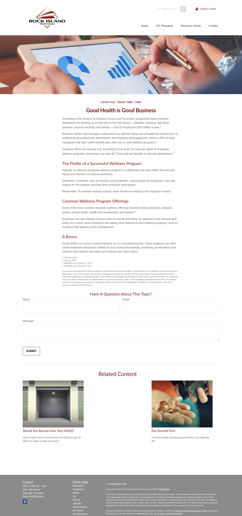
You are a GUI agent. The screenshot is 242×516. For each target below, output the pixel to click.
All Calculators (80, 514)
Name (26, 299)
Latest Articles (80, 507)
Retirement (78, 485)
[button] (145, 26)
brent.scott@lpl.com (33, 496)
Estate (76, 492)
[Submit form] (31, 351)
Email (126, 299)
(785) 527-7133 (167, 9)
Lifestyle (77, 503)
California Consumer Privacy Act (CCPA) (190, 511)
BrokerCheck (164, 489)
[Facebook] (183, 9)
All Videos (78, 510)
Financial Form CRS (118, 484)
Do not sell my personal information (168, 513)
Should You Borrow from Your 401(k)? (48, 431)
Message (28, 321)
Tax (74, 496)
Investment (78, 489)
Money (76, 500)
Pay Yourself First (163, 431)
